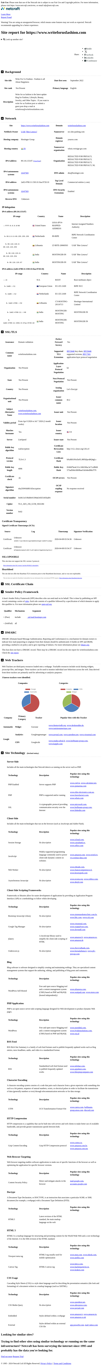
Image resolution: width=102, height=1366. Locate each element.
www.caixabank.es (77, 843)
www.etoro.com (92, 992)
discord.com (89, 1110)
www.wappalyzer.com (79, 927)
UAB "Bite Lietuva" (29, 132)
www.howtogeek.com (78, 873)
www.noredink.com (78, 1028)
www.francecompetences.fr (81, 870)
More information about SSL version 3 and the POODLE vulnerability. (21, 565)
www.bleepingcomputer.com (81, 1072)
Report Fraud (6, 17)
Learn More (5, 14)
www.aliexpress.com (78, 1305)
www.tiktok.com (89, 1255)
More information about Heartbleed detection (70, 578)
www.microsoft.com (78, 804)
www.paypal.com (56, 735)
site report (14, 653)
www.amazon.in (90, 1314)
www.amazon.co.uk (78, 1317)
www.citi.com (88, 917)
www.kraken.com (77, 1270)
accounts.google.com (78, 1184)
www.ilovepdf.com (77, 930)
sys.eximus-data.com (78, 858)
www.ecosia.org (76, 879)
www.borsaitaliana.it (78, 951)
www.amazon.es (90, 937)
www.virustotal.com (88, 735)
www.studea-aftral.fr (57, 741)
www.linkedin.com (77, 810)
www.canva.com (76, 1107)
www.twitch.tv (92, 855)
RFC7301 (87, 354)
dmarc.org (85, 645)
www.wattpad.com (77, 992)
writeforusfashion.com (77, 126)
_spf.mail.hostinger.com (36, 617)
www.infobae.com (77, 1066)
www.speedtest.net (71, 735)
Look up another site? (13, 39)
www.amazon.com (77, 855)
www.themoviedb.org (57, 725)
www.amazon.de (76, 940)
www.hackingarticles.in (79, 1267)
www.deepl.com (76, 882)
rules (27, 601)
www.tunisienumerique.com (60, 728)
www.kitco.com (76, 1264)
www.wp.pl (74, 1034)
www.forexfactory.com (79, 795)
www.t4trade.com (77, 867)
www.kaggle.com (56, 744)
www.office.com (76, 846)
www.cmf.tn (75, 783)
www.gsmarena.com (78, 786)
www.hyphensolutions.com (81, 1031)
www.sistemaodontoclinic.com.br (83, 914)
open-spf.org (47, 604)
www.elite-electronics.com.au (82, 792)
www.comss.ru (76, 1143)
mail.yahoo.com (91, 1325)
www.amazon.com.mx (79, 1149)
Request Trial (18, 1356)
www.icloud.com (77, 840)
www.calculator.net (88, 783)
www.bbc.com (76, 917)
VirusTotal (36, 161)
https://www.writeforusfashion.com (35, 126)
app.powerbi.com (77, 1325)
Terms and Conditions (62, 1363)
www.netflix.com (77, 1258)
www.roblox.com (91, 879)
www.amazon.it (76, 1314)
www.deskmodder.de (75, 725)
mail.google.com (77, 1181)
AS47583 (25, 173)
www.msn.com (76, 1255)
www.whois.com (76, 798)
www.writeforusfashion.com (29, 414)
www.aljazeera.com (78, 989)
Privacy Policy (46, 1363)
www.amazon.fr (76, 937)
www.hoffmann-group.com (77, 741)
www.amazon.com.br (78, 1146)
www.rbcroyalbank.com (79, 948)
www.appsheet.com (78, 1069)
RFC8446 (71, 351)
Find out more (6, 1356)
